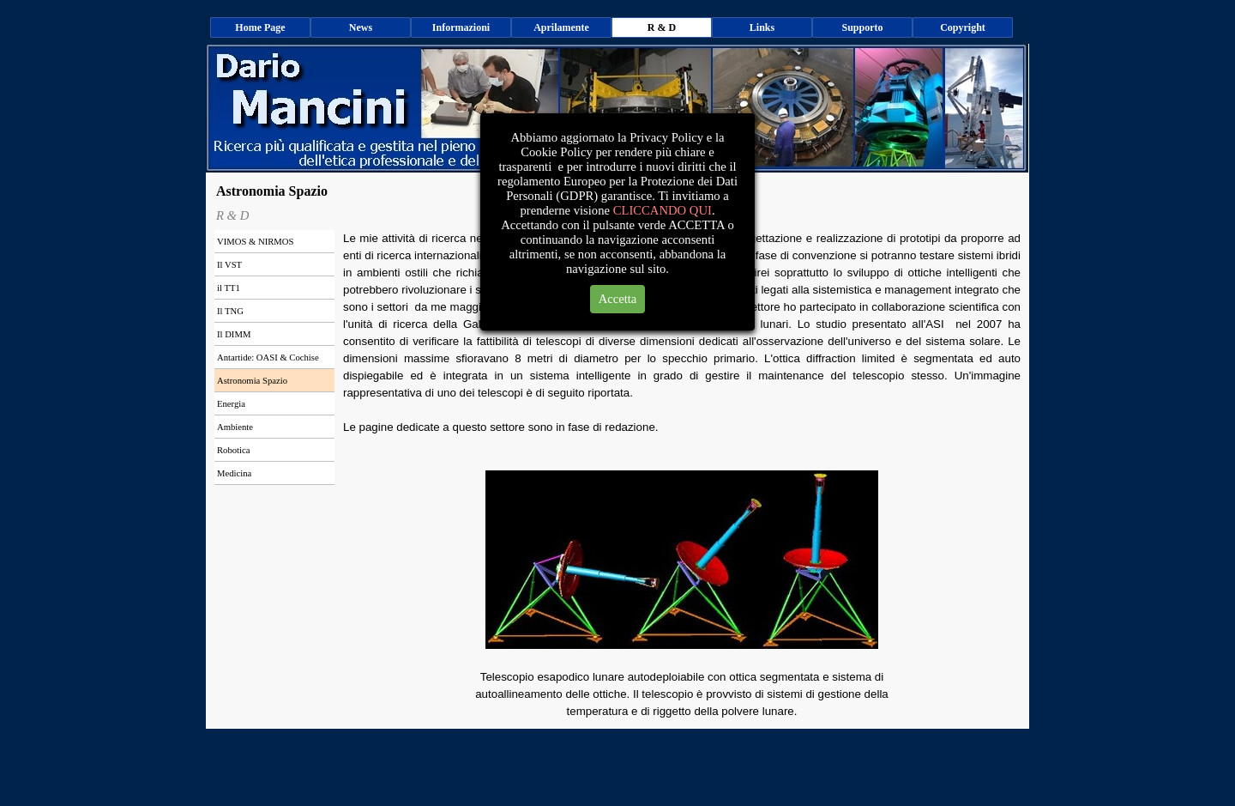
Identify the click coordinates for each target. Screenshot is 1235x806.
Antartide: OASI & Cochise (268, 357)
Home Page (260, 27)
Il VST (229, 265)
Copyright (962, 27)
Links (762, 27)
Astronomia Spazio (252, 380)
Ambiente (235, 427)
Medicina (234, 473)
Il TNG (230, 311)
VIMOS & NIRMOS (255, 241)
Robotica (233, 450)
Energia (231, 404)
